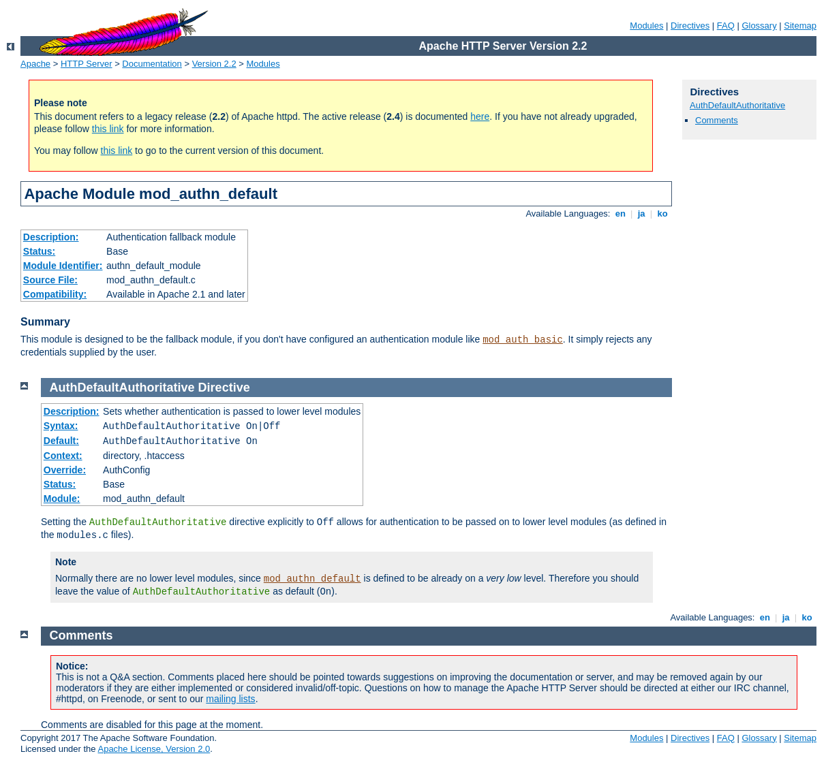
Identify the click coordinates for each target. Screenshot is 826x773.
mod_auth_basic (523, 339)
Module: (62, 498)
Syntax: (61, 425)
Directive (224, 387)
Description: (51, 237)
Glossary (758, 25)
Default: (61, 440)
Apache (35, 64)
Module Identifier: (63, 265)
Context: (63, 455)
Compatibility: (55, 294)
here (479, 116)
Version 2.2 (214, 64)
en (620, 213)
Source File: (50, 279)
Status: (39, 251)
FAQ (726, 25)
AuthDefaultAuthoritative (737, 105)
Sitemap (800, 25)
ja (641, 213)
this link (108, 128)
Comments (716, 120)
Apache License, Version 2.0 (153, 749)
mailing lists (230, 698)
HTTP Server (86, 64)
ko (662, 213)
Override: (65, 469)
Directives (690, 25)
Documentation (151, 64)
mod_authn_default (312, 578)
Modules (646, 25)
